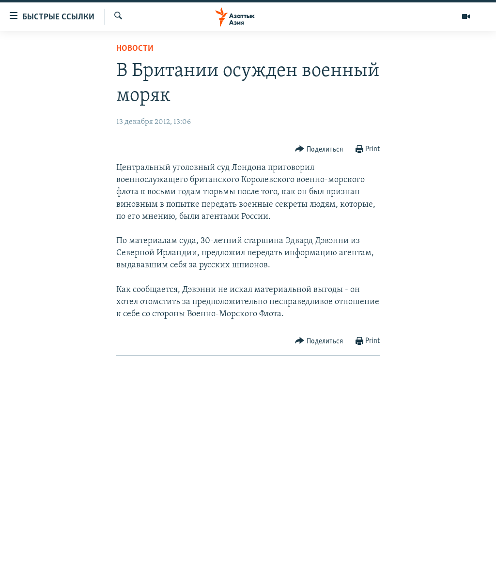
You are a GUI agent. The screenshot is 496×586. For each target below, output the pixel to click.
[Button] (319, 149)
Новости (135, 48)
